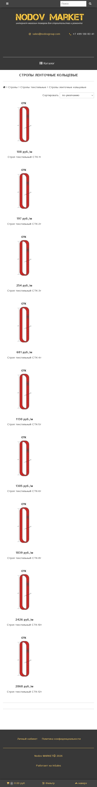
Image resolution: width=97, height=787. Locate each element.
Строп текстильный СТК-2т (24, 224)
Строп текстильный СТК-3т (24, 291)
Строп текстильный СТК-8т (24, 558)
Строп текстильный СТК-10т (24, 625)
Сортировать (51, 95)
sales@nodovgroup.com (46, 34)
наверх (81, 783)
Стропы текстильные (33, 87)
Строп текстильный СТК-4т (24, 358)
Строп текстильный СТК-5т (24, 424)
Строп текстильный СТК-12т (24, 692)
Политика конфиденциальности (61, 739)
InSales (57, 766)
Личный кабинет (26, 739)
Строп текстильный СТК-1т (24, 157)
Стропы (13, 87)
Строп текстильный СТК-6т (24, 491)
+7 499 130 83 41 (83, 34)
